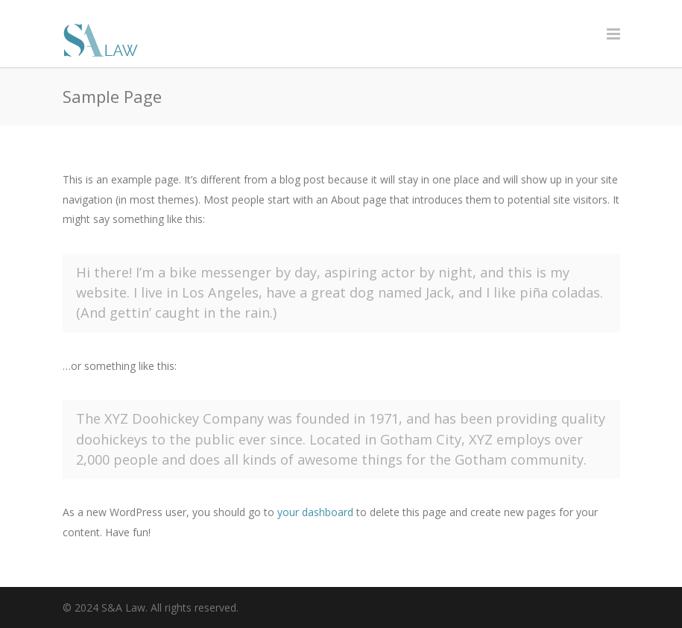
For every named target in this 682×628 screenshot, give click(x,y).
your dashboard (315, 512)
